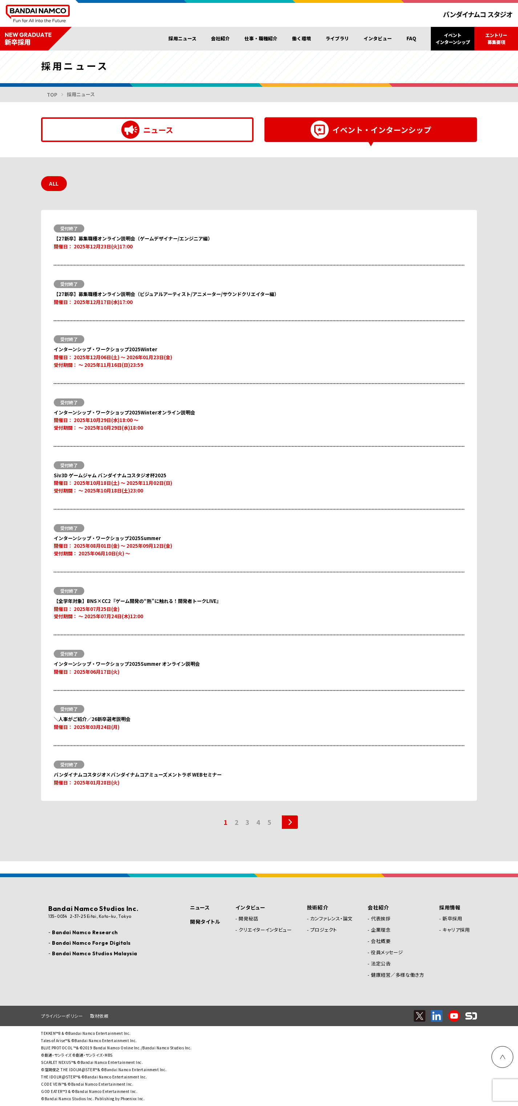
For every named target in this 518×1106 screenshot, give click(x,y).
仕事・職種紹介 (261, 38)
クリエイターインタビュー (265, 929)
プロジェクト (323, 929)
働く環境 (301, 38)
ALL (54, 183)
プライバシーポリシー (62, 1016)
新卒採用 (452, 918)
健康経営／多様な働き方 (397, 974)
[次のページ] (286, 835)
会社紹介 (220, 38)
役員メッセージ (387, 952)
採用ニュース (183, 38)
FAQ (411, 38)
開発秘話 (248, 918)
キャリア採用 (456, 929)
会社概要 (380, 940)
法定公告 (380, 963)
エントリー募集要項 (496, 38)
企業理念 (380, 929)
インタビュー (378, 38)
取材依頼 (99, 1016)
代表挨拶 (380, 918)
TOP (52, 94)
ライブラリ (337, 38)
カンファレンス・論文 (331, 918)
